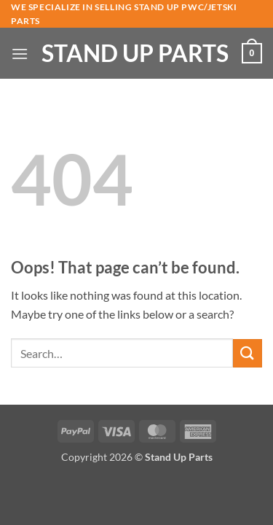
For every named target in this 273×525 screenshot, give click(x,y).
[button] (19, 53)
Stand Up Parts (135, 53)
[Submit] (247, 353)
